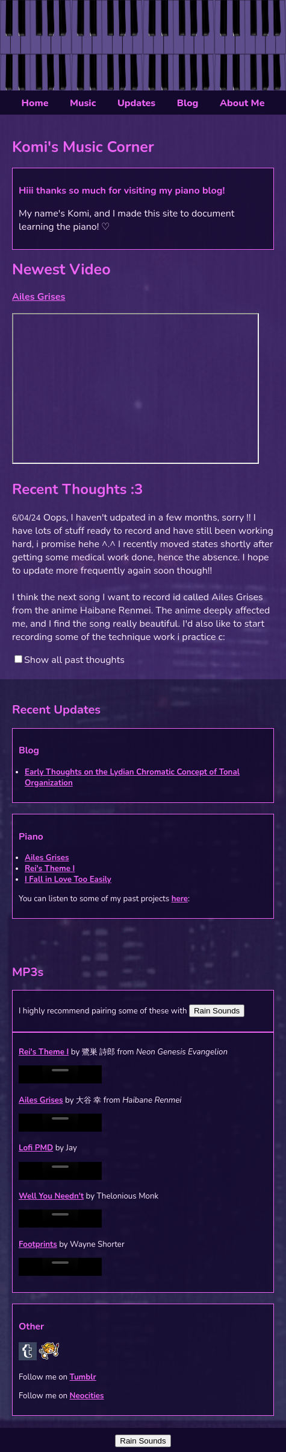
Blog (188, 103)
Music (83, 103)
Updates (136, 103)
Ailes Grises (47, 857)
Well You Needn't (51, 1196)
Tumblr (83, 1377)
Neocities (87, 1395)
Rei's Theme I (50, 868)
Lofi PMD (36, 1148)
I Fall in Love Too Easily (68, 879)
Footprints (38, 1244)
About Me (242, 103)
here (180, 898)
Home (35, 103)
